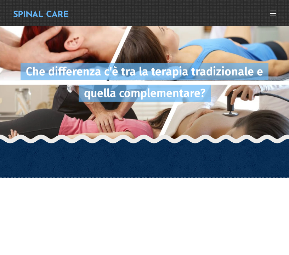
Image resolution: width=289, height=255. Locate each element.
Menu (273, 13)
